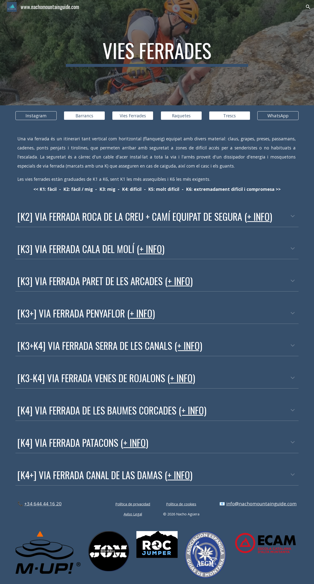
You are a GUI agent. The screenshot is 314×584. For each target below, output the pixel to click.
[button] (308, 7)
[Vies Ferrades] (132, 116)
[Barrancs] (84, 116)
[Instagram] (36, 116)
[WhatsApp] (278, 116)
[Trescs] (229, 116)
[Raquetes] (181, 116)
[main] (157, 52)
